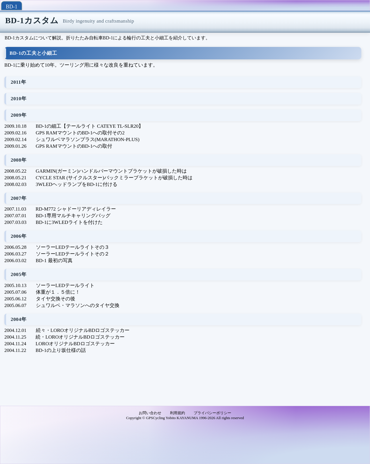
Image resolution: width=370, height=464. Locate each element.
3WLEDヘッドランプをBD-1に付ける (76, 184)
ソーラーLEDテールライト (65, 285)
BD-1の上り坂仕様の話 (61, 350)
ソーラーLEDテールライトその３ (72, 247)
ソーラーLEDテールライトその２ (72, 254)
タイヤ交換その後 (55, 299)
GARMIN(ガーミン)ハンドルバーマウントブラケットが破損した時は (111, 171)
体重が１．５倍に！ (58, 292)
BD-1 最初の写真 (54, 260)
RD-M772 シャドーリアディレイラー (76, 209)
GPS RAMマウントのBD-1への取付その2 (80, 133)
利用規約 (177, 413)
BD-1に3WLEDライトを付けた (69, 222)
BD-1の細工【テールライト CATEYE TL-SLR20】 (90, 126)
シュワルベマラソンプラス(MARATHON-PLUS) (88, 139)
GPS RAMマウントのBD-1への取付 (74, 146)
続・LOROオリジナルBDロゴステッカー (80, 337)
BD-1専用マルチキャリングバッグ (73, 215)
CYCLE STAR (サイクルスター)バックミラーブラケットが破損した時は (114, 177)
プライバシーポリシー (212, 413)
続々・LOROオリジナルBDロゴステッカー (83, 330)
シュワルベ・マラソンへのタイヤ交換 (77, 305)
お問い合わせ (150, 413)
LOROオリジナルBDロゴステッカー (75, 343)
